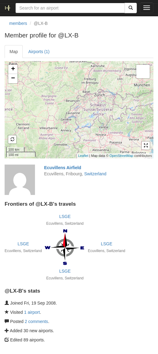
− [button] (13, 78)
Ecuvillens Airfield (62, 167)
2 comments (36, 321)
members (18, 23)
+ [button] (13, 69)
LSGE (65, 216)
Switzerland (95, 173)
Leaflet (83, 156)
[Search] (131, 8)
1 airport (32, 312)
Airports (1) (38, 51)
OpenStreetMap (121, 156)
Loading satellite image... (78, 110)
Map (14, 51)
